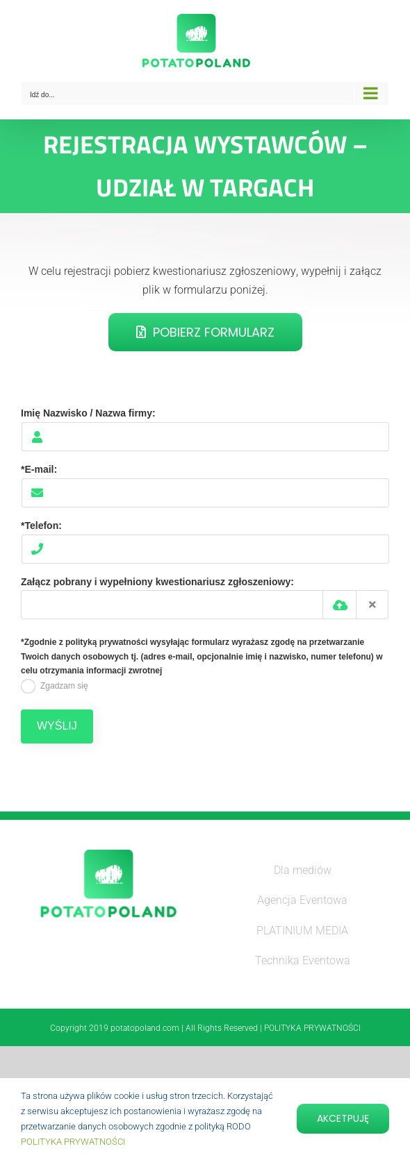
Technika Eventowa (302, 960)
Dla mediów (302, 870)
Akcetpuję (343, 1118)
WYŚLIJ (57, 726)
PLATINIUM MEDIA (302, 930)
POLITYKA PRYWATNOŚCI (73, 1141)
